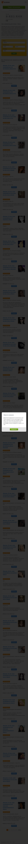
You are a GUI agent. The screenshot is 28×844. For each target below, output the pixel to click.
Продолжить (14, 429)
